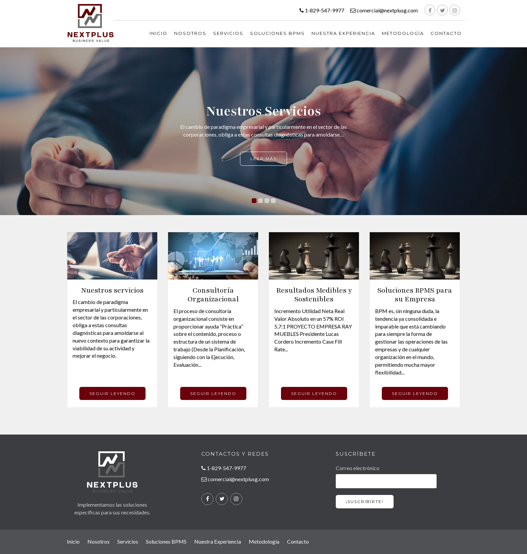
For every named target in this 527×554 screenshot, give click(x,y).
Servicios (228, 33)
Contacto (446, 33)
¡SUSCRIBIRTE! (364, 501)
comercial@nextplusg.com (384, 10)
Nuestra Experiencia (343, 33)
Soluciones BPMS (277, 33)
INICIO (158, 33)
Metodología (403, 33)
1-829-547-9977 (321, 10)
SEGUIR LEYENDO (112, 393)
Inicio (73, 541)
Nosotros (190, 33)
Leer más (263, 158)
